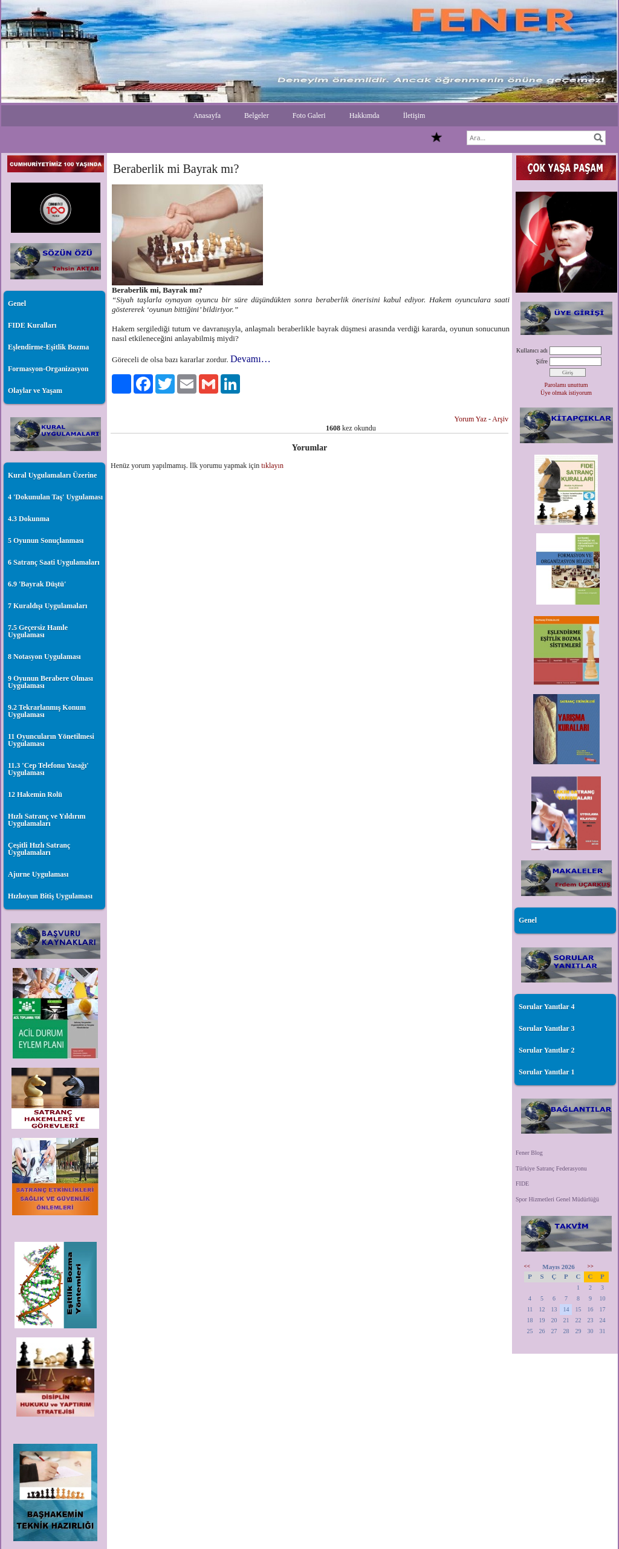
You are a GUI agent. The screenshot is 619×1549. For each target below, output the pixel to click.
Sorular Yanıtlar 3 (546, 1028)
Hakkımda (364, 115)
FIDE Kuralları (32, 325)
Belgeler (256, 115)
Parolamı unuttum (566, 385)
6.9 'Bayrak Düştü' (37, 584)
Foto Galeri (309, 115)
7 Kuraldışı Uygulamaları (47, 606)
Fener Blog (529, 1152)
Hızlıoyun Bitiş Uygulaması (50, 896)
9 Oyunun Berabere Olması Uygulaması (50, 682)
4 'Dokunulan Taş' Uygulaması (55, 497)
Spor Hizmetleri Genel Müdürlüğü (557, 1199)
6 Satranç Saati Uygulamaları (54, 562)
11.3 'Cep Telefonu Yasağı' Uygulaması (48, 769)
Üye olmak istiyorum (566, 392)
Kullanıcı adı (532, 350)
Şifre (542, 361)
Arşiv (500, 419)
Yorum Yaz (471, 419)
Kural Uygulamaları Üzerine (52, 475)
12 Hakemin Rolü (35, 794)
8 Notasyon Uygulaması (44, 656)
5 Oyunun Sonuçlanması (45, 540)
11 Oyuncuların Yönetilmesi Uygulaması (51, 740)
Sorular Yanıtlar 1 (546, 1072)
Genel (17, 303)
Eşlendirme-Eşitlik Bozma (48, 347)
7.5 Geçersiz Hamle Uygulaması (38, 631)
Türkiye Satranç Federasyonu (551, 1168)
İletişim (414, 115)
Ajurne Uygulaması (38, 874)
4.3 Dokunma (29, 519)
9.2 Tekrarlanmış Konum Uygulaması (47, 711)
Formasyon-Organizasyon (48, 369)
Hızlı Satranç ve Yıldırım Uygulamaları (47, 820)
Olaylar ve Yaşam (35, 390)
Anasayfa (207, 115)
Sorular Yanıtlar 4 (546, 1006)
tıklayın (272, 465)
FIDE (522, 1183)
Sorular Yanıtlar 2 (546, 1050)
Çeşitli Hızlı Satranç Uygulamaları (39, 849)
